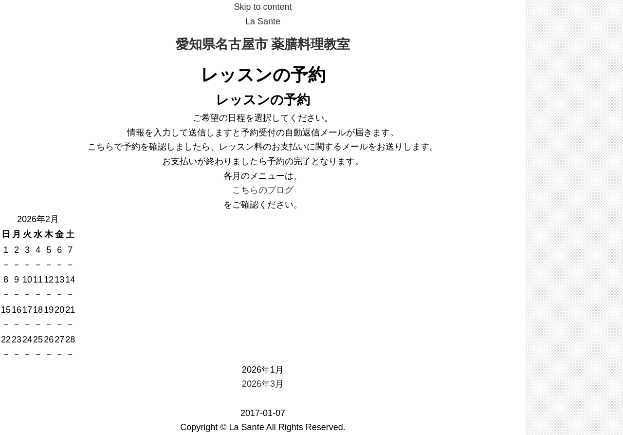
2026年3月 (263, 384)
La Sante (262, 21)
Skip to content (263, 7)
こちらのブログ (262, 190)
